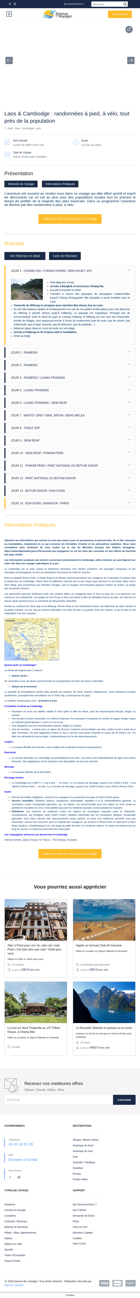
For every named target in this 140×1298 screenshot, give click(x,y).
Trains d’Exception (14, 1255)
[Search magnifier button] (125, 4)
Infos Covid (79, 1243)
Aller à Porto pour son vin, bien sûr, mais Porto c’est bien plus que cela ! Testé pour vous (34, 949)
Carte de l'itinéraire (65, 255)
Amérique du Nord (83, 1145)
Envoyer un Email (23, 1160)
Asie (75, 1156)
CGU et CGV (80, 1227)
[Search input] (107, 4)
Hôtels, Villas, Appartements (20, 1232)
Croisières (10, 1215)
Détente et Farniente (16, 1227)
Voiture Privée (12, 1260)
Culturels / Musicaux (15, 1221)
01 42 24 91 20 (21, 1144)
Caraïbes (78, 1168)
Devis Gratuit (119, 14)
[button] (9, 60)
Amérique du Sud (82, 1151)
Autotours (9, 1204)
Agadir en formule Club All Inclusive (99, 945)
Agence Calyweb (14, 1285)
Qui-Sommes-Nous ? (74, 4)
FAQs (76, 1221)
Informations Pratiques (60, 184)
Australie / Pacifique (84, 1162)
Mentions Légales (83, 1232)
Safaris (8, 1238)
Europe (77, 1173)
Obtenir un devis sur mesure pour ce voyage (70, 218)
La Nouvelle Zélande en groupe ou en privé (104, 1027)
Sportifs (8, 1249)
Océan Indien (80, 1179)
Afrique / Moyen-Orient (85, 1139)
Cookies (77, 1238)
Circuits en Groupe (15, 1210)
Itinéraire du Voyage (21, 184)
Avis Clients (79, 1210)
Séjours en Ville (13, 1243)
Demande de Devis (83, 1215)
